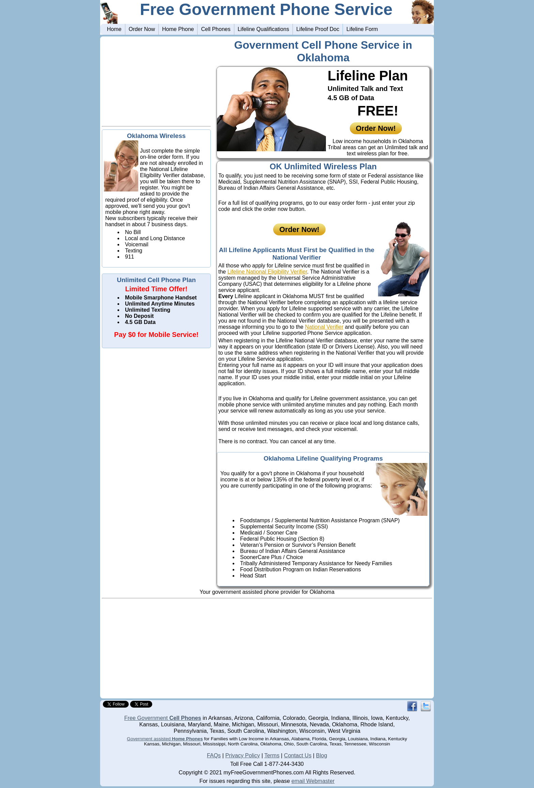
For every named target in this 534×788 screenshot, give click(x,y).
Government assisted (165, 738)
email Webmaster (313, 781)
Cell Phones (215, 29)
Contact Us (298, 755)
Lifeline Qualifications (263, 29)
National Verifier (324, 327)
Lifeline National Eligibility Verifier (267, 272)
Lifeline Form (362, 29)
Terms (271, 755)
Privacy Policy (242, 755)
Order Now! (376, 128)
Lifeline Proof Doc (317, 29)
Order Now (142, 29)
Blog (321, 755)
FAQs (214, 755)
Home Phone (178, 29)
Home (114, 29)
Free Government (162, 718)
